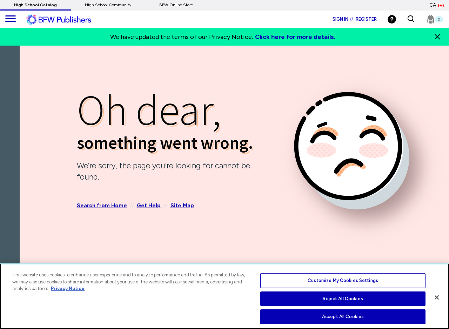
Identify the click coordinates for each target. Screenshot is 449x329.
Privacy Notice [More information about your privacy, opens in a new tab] (68, 288)
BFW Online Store (176, 4)
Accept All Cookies (343, 316)
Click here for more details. (295, 37)
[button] (411, 19)
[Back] (11, 87)
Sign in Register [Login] (355, 19)
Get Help (149, 205)
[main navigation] (10, 19)
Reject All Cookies (343, 298)
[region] (224, 296)
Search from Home (102, 205)
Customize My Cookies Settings (343, 280)
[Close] (436, 297)
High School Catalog (35, 4)
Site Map (182, 205)
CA (436, 5)
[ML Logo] (66, 19)
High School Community (108, 4)
